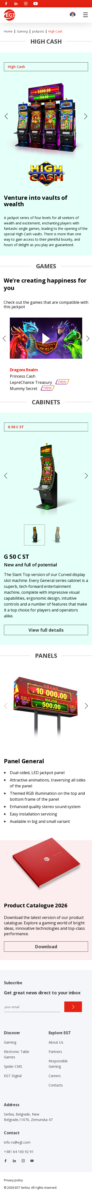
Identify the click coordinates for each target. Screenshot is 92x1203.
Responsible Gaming (58, 1064)
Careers (55, 1075)
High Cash (55, 31)
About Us (56, 1042)
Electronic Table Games (16, 1054)
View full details (46, 630)
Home (8, 31)
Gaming (22, 31)
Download (46, 946)
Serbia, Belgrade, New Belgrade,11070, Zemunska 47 (28, 1117)
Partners (55, 1051)
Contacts (56, 1085)
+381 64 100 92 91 (19, 1151)
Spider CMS (13, 1066)
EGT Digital (13, 1075)
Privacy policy (13, 1180)
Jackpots (38, 31)
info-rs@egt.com (17, 1142)
